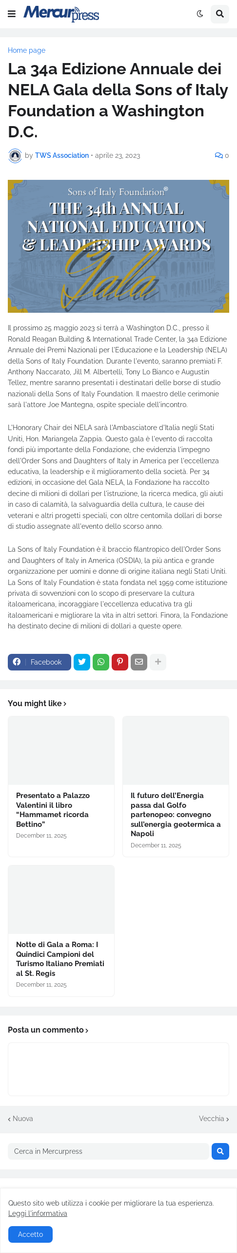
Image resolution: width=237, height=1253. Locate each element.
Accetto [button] (30, 1234)
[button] (11, 14)
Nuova (23, 1119)
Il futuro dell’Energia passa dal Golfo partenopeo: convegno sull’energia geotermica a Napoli (176, 814)
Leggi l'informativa (37, 1213)
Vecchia (211, 1119)
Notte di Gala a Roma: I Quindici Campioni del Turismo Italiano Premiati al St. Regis (60, 959)
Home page (26, 50)
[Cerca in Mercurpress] (108, 1151)
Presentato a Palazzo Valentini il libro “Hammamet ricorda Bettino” (53, 810)
